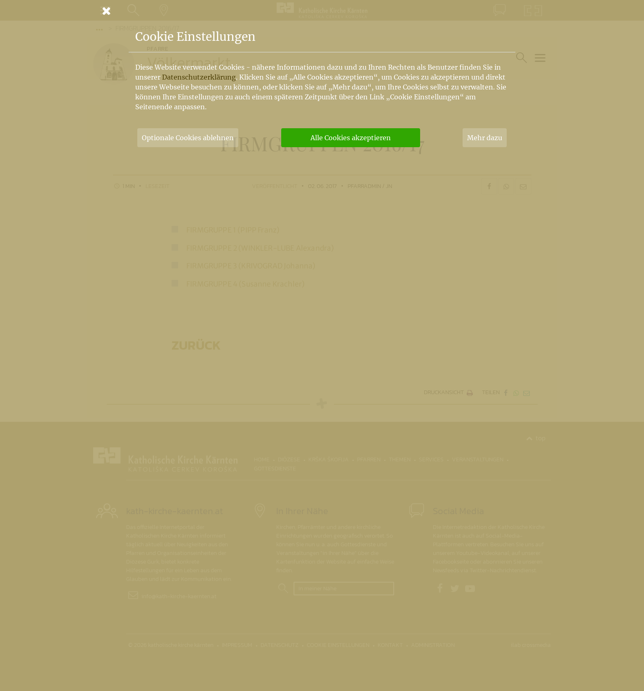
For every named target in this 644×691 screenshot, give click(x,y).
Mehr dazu (484, 138)
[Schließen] (322, 10)
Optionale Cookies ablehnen (188, 138)
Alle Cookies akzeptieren (350, 138)
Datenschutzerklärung (199, 77)
